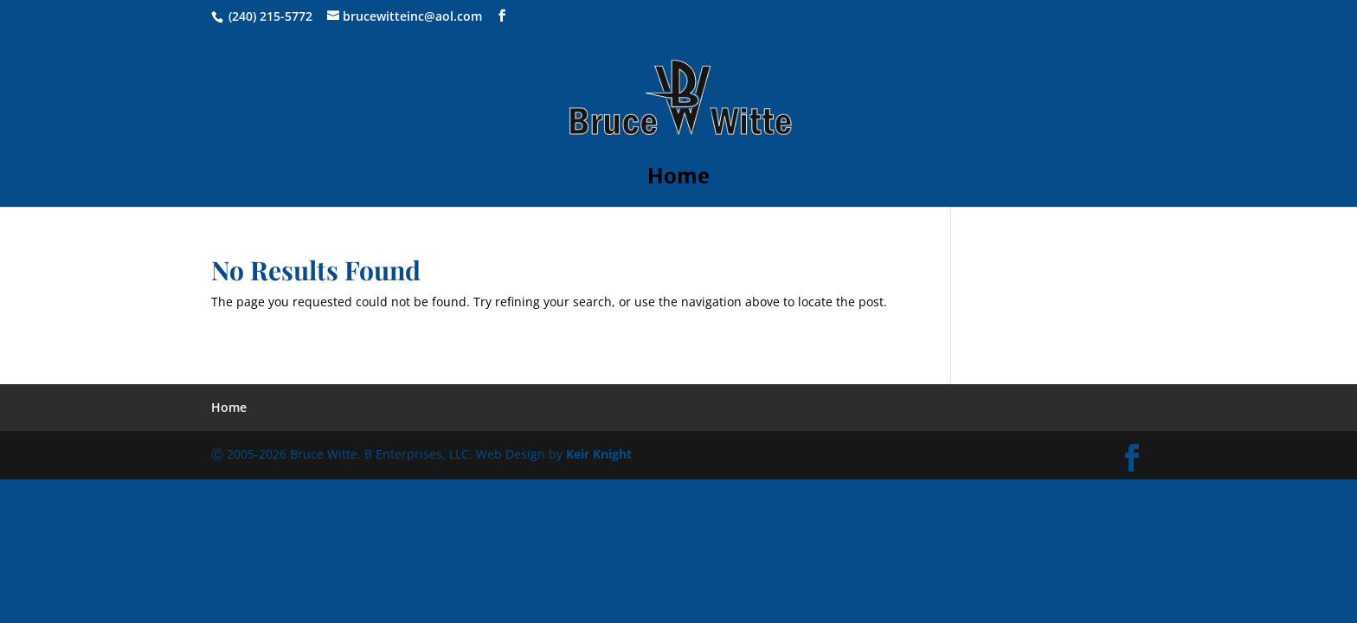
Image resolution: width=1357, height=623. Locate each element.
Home (678, 179)
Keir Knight (599, 454)
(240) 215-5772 (270, 16)
